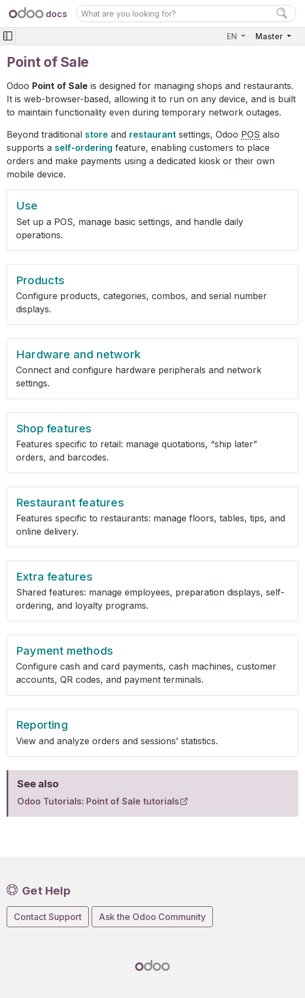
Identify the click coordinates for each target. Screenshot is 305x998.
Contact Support (48, 916)
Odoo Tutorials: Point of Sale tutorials (98, 801)
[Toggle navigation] (7, 36)
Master (270, 36)
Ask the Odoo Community (152, 916)
